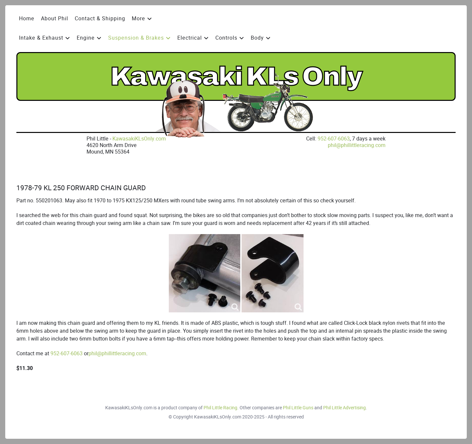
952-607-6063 (334, 138)
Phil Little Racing (220, 407)
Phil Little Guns (298, 407)
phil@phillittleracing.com (356, 145)
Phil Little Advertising (344, 407)
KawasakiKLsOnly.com (139, 138)
